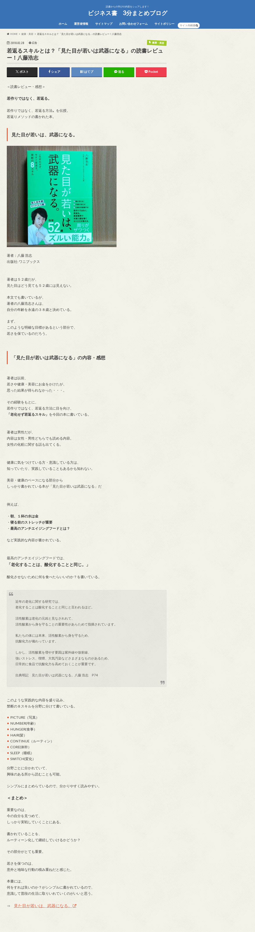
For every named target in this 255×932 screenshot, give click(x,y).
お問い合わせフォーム (133, 23)
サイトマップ (103, 23)
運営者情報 (81, 23)
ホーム (63, 23)
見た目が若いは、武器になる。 (43, 905)
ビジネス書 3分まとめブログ (127, 12)
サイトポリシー (164, 23)
